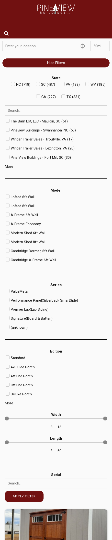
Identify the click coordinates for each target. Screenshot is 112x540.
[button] (6, 33)
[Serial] (56, 483)
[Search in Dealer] (56, 110)
